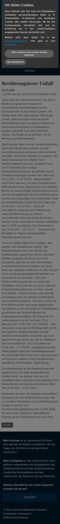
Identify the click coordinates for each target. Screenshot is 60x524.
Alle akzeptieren (15, 62)
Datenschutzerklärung (16, 41)
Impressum (10, 44)
